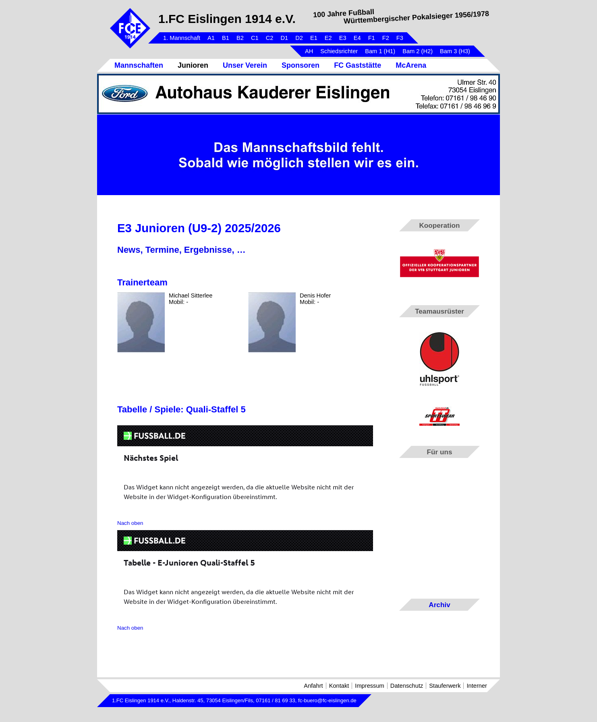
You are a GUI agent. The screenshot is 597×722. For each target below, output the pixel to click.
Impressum (369, 685)
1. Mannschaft (181, 38)
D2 (299, 38)
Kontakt (339, 685)
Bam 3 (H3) (455, 51)
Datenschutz (406, 685)
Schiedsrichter (339, 51)
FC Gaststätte (357, 65)
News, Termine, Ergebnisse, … (181, 250)
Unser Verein (245, 65)
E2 (328, 38)
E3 (342, 38)
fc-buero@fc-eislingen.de (327, 700)
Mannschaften (138, 65)
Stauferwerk (444, 685)
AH (309, 51)
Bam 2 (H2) (417, 51)
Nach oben (130, 523)
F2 (385, 38)
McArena (411, 65)
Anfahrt (313, 685)
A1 (211, 38)
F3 (399, 38)
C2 (270, 38)
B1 (225, 38)
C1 (255, 38)
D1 (284, 38)
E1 (313, 38)
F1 (371, 38)
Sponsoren (300, 65)
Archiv (439, 605)
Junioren (193, 65)
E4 (357, 38)
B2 (240, 38)
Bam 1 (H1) (380, 51)
